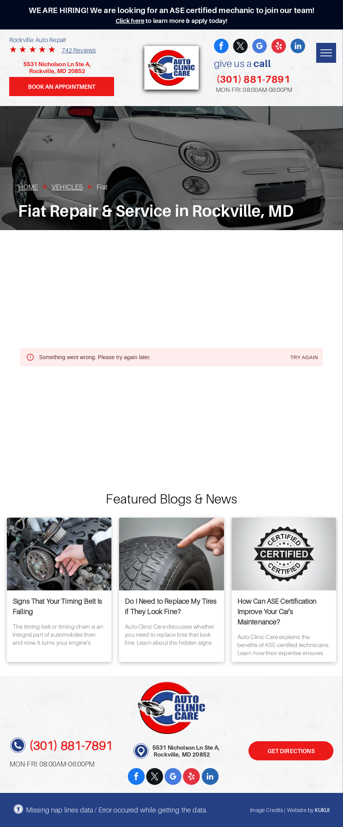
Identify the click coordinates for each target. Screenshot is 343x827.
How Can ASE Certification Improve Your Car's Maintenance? (277, 611)
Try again (304, 358)
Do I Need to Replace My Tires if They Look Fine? (170, 606)
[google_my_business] (259, 47)
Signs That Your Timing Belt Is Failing (57, 606)
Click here (130, 21)
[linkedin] (298, 47)
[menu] (326, 53)
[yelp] (278, 47)
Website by (300, 810)
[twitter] (240, 47)
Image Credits (266, 810)
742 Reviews (79, 50)
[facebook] (221, 47)
